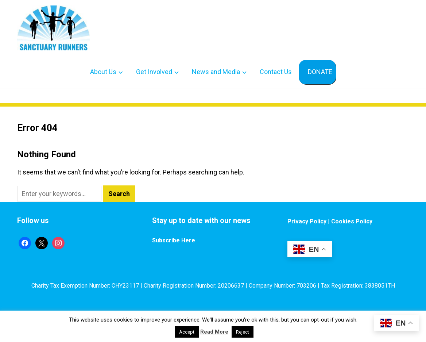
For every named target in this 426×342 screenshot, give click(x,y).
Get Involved (154, 72)
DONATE (320, 72)
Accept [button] (186, 332)
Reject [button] (242, 332)
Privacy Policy (306, 221)
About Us (103, 72)
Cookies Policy (351, 221)
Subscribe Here (173, 240)
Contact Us (276, 72)
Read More (214, 331)
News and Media (216, 72)
